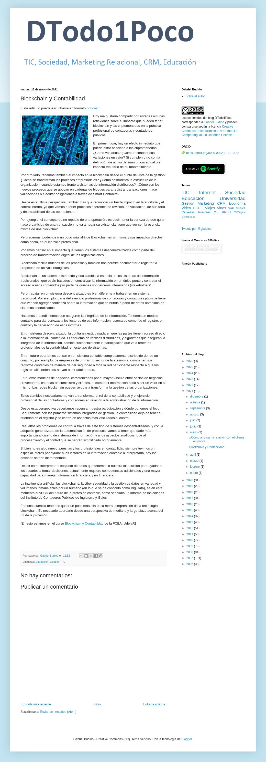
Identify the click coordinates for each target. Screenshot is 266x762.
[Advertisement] (214, 312)
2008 (190, 552)
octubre (195, 402)
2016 (190, 504)
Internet (207, 192)
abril (193, 454)
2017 (190, 498)
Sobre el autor (195, 96)
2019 (190, 486)
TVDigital (240, 212)
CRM (221, 203)
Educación (42, 561)
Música (241, 208)
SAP (231, 208)
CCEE (198, 208)
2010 (190, 540)
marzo (194, 461)
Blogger (186, 739)
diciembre (197, 396)
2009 (190, 546)
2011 (190, 534)
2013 (190, 522)
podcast (92, 108)
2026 (190, 361)
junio (193, 426)
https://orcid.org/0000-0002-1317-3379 (210, 153)
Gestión (54, 561)
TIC (63, 561)
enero (194, 473)
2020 (190, 480)
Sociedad (235, 192)
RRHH (226, 212)
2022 (190, 385)
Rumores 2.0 (208, 212)
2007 (190, 558)
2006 (190, 564)
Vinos (221, 208)
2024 (190, 373)
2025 (190, 367)
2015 (190, 510)
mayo (194, 432)
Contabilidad (188, 216)
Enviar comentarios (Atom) (58, 712)
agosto (195, 414)
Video (186, 208)
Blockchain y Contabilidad (84, 523)
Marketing (206, 203)
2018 (190, 492)
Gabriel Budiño (49, 555)
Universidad (233, 198)
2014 (190, 516)
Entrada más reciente (36, 704)
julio (193, 420)
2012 (190, 528)
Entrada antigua (154, 704)
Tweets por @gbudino (197, 229)
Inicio (97, 704)
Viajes (210, 208)
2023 (190, 379)
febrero (195, 466)
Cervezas (188, 212)
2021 (190, 391)
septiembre (198, 408)
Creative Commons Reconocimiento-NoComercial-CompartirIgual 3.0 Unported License (210, 131)
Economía (237, 203)
